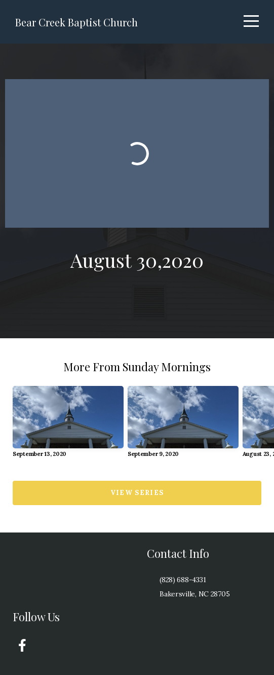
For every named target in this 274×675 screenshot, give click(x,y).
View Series (137, 492)
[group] (68, 426)
